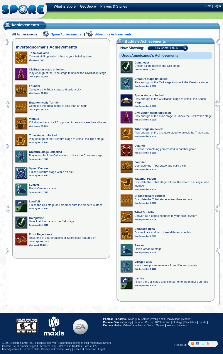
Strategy (177, 322)
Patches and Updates (69, 346)
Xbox (162, 319)
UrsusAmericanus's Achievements (149, 55)
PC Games (142, 319)
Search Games (155, 325)
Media (117, 325)
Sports (202, 322)
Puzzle (149, 322)
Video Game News (134, 325)
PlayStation (173, 319)
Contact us (8, 346)
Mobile (186, 319)
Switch (130, 319)
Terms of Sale (31, 349)
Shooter (138, 322)
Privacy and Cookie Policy (56, 349)
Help (208, 6)
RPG (158, 322)
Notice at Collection (85, 349)
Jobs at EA (90, 346)
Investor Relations (177, 325)
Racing (127, 322)
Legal (101, 349)
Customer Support (27, 346)
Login (217, 6)
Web (154, 319)
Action (166, 322)
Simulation (190, 322)
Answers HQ (47, 346)
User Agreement (11, 349)
